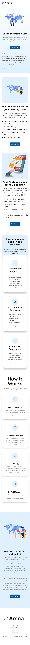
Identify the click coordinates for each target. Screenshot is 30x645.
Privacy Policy (15, 625)
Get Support (15, 628)
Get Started (15, 47)
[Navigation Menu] (29, 3)
